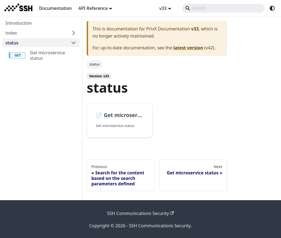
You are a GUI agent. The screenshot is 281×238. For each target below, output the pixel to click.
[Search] (223, 8)
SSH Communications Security (140, 213)
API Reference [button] (93, 8)
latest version (188, 48)
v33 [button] (163, 8)
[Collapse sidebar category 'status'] (74, 42)
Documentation (55, 8)
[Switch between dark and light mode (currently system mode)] (272, 8)
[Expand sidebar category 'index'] (74, 33)
